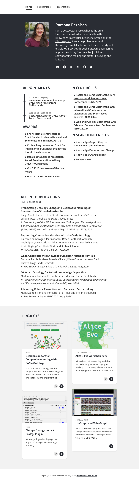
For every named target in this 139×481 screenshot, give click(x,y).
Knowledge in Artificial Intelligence (75, 38)
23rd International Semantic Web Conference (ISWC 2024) (94, 98)
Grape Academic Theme (87, 475)
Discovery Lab (63, 41)
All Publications (31, 202)
